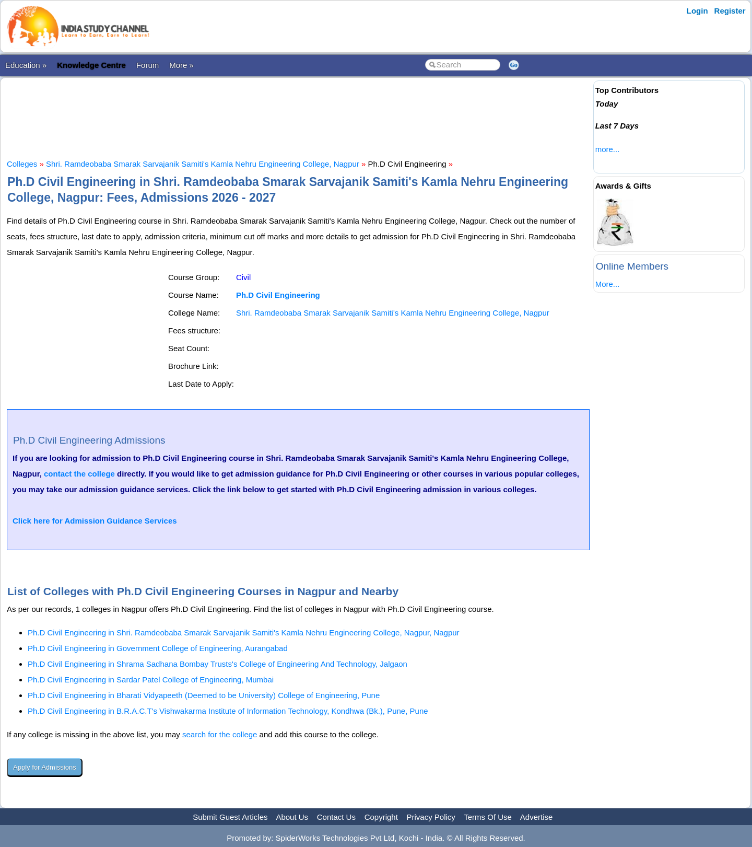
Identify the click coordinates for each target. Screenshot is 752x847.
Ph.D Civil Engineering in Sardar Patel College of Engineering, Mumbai (151, 679)
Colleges (22, 163)
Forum (147, 65)
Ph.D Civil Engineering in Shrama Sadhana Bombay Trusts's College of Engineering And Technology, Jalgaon (217, 663)
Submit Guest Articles (230, 817)
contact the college (79, 473)
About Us (292, 817)
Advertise (536, 817)
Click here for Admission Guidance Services (95, 520)
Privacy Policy (431, 817)
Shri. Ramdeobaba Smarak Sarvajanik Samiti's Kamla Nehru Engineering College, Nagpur (202, 163)
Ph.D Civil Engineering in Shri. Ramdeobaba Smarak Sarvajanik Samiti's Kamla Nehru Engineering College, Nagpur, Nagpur (244, 632)
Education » (25, 65)
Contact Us (336, 817)
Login (697, 10)
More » (181, 65)
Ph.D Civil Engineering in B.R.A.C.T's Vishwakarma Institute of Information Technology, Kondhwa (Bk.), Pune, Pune (228, 710)
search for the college (219, 734)
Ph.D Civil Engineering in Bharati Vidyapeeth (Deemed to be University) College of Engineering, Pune (204, 695)
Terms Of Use (488, 817)
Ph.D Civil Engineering (278, 295)
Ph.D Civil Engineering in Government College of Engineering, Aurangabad (158, 648)
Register (730, 10)
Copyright (381, 817)
